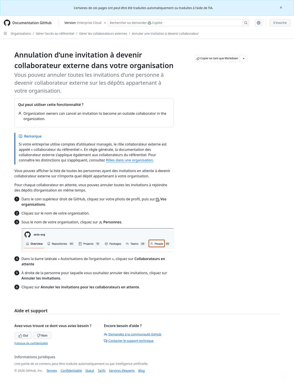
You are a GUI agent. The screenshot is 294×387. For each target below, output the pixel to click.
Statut (89, 370)
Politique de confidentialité (31, 343)
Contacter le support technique (128, 341)
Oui (23, 335)
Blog (141, 370)
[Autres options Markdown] (243, 58)
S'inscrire (280, 23)
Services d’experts (122, 370)
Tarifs (101, 370)
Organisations (21, 33)
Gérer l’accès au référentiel (55, 33)
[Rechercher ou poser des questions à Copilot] (178, 22)
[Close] (281, 7)
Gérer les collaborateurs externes (103, 33)
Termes (51, 370)
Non (42, 335)
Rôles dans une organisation (129, 160)
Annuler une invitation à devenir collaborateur (165, 33)
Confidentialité (71, 370)
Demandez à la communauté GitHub (132, 334)
